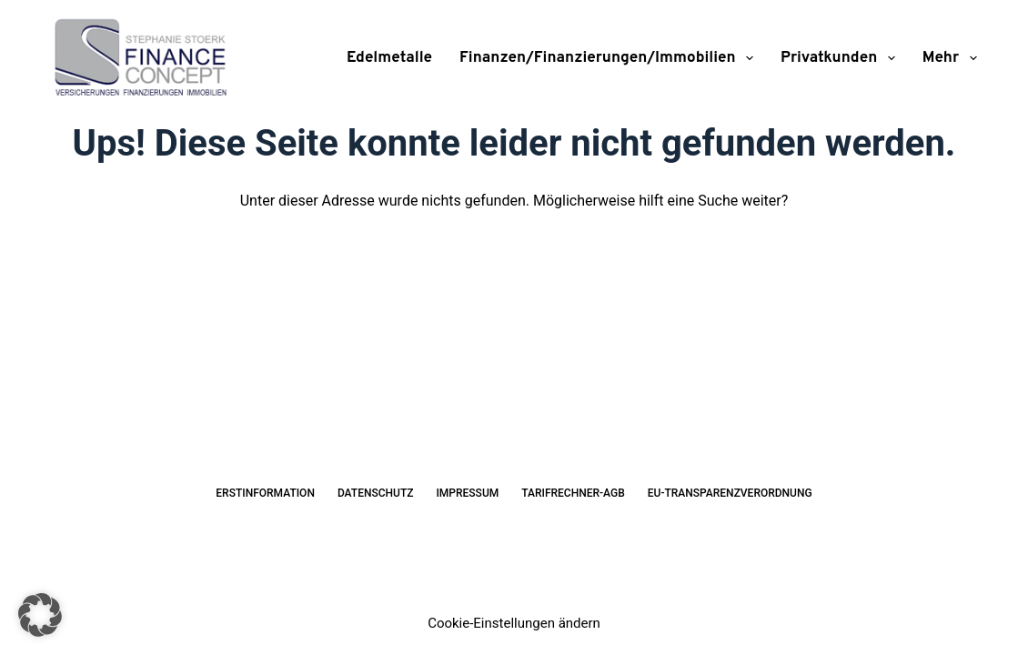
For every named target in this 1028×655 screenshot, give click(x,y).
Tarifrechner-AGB (573, 493)
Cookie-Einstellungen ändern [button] (514, 623)
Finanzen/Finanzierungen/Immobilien (610, 58)
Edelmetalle (389, 58)
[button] (40, 615)
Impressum (467, 493)
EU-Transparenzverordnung (730, 493)
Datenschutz (376, 493)
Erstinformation (265, 493)
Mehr (949, 58)
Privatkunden (841, 58)
